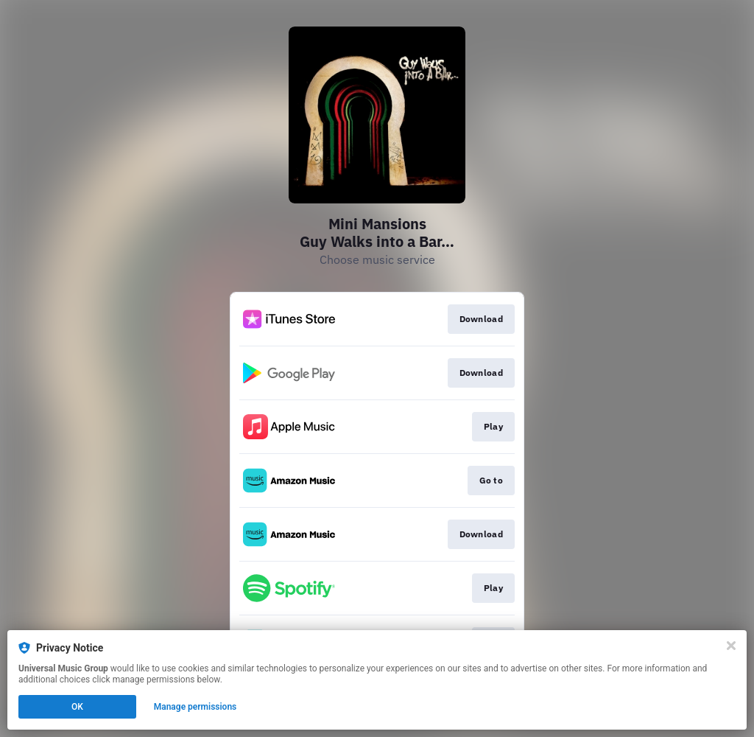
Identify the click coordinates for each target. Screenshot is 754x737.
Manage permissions (195, 707)
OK (77, 707)
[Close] (731, 645)
